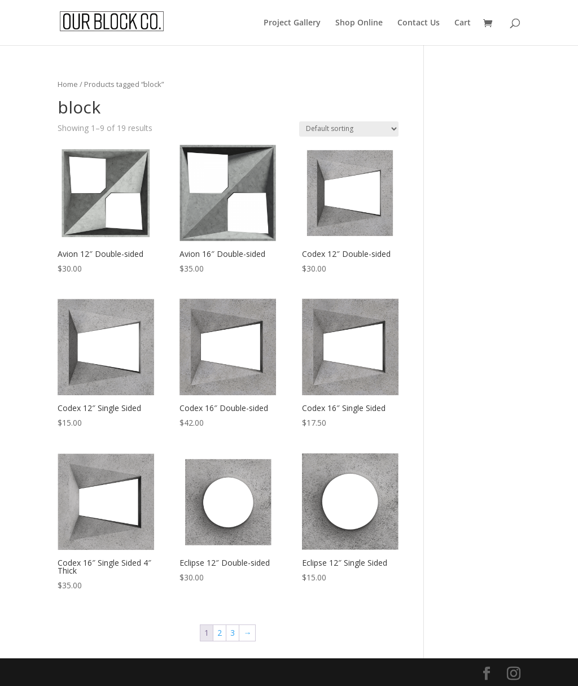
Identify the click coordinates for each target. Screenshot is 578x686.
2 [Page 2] (219, 632)
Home (68, 84)
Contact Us (418, 23)
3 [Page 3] (232, 632)
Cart (462, 23)
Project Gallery (292, 23)
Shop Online (359, 23)
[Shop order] (349, 129)
